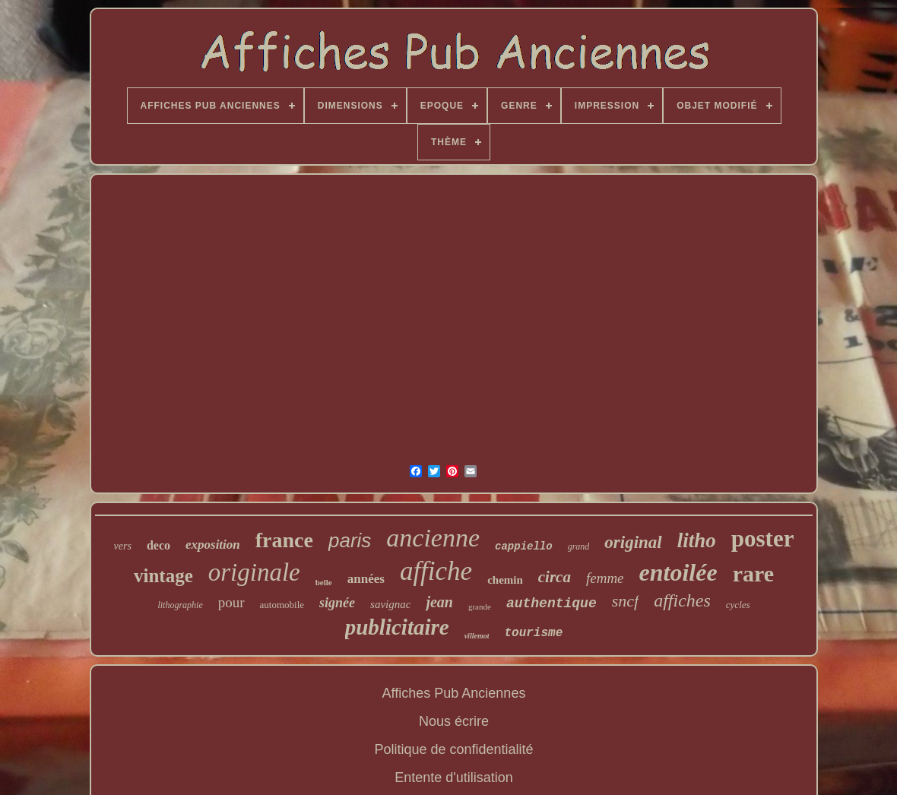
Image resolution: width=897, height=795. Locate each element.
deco (158, 545)
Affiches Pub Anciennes (454, 693)
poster (762, 538)
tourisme (533, 633)
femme (605, 578)
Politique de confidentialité (453, 749)
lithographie (179, 605)
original (632, 542)
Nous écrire (454, 721)
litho (696, 540)
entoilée (678, 572)
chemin (505, 580)
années (366, 579)
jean (439, 602)
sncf (625, 600)
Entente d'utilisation (454, 777)
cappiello (524, 546)
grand (579, 546)
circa (554, 577)
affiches (682, 600)
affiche (436, 571)
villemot (477, 636)
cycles (738, 604)
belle (323, 582)
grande (479, 606)
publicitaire (397, 627)
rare (753, 573)
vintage (163, 575)
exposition (212, 544)
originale (254, 572)
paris (349, 540)
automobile (282, 604)
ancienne (433, 538)
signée (337, 602)
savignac (390, 604)
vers (123, 546)
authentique (551, 603)
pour (231, 602)
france (284, 540)
